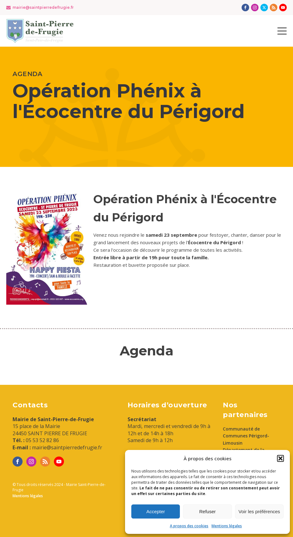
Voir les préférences (259, 511)
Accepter (155, 511)
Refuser (207, 511)
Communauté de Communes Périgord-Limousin (246, 436)
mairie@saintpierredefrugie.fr (43, 7)
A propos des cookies (189, 526)
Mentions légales (227, 526)
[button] (280, 458)
